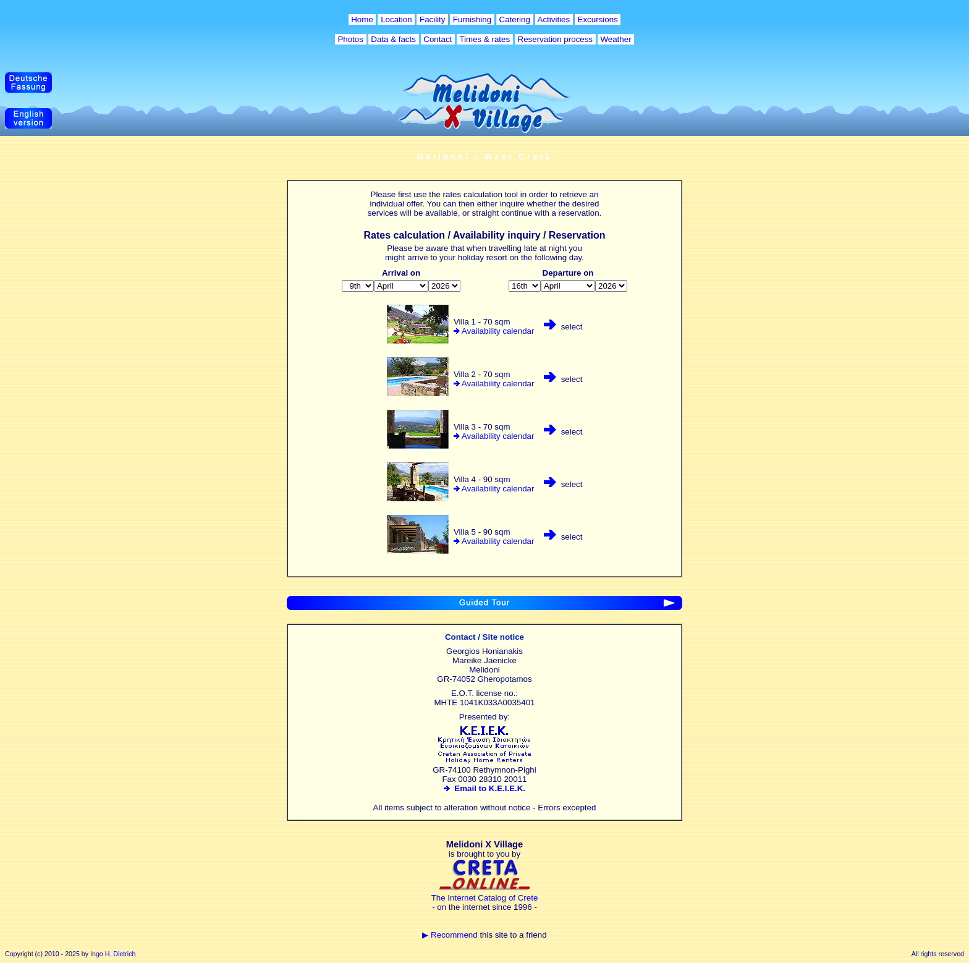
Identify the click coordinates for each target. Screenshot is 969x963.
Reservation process (555, 39)
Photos (351, 39)
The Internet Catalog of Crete (484, 897)
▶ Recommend (449, 935)
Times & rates (484, 39)
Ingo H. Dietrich (112, 953)
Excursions (597, 19)
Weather (616, 39)
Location (396, 19)
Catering (515, 19)
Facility (432, 19)
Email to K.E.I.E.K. (484, 788)
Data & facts (393, 39)
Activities (554, 19)
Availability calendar (498, 331)
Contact (437, 39)
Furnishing (472, 19)
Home (362, 19)
